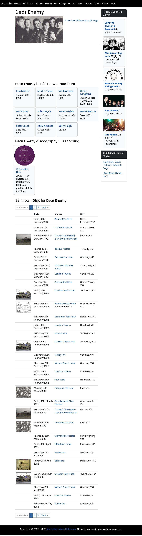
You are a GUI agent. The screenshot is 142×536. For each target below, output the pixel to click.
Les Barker (22, 111)
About (105, 3)
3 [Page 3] (38, 207)
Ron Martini (23, 91)
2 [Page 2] (34, 207)
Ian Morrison (66, 91)
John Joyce (44, 111)
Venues (89, 3)
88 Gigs (94, 20)
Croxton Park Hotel (65, 290)
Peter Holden (66, 111)
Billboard (59, 460)
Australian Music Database (17, 3)
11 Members (71, 20)
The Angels (111, 134)
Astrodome (61, 333)
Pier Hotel (60, 379)
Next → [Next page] (45, 207)
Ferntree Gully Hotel (65, 303)
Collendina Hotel (64, 227)
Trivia (97, 3)
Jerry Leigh (65, 126)
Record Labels (75, 3)
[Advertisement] (56, 64)
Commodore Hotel (65, 435)
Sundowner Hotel (64, 257)
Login (113, 3)
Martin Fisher (45, 91)
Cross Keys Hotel (64, 219)
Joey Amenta (45, 126)
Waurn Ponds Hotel (65, 363)
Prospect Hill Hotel (64, 388)
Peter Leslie (22, 126)
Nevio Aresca (88, 111)
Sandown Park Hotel (65, 316)
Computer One (22, 171)
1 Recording (83, 20)
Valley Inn (60, 354)
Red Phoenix (112, 110)
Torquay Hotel (62, 248)
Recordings (60, 3)
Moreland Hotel (63, 444)
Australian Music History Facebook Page (112, 165)
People (48, 3)
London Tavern (63, 273)
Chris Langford (85, 92)
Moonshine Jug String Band (113, 85)
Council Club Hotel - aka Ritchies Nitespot (66, 237)
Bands (39, 3)
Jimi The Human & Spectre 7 (110, 25)
